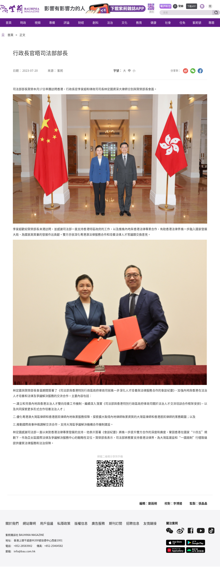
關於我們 (12, 523)
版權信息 (81, 523)
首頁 (9, 22)
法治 (110, 22)
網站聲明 (29, 523)
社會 (168, 22)
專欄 (52, 22)
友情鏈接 (150, 523)
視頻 (38, 22)
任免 (182, 22)
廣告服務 (98, 523)
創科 (95, 22)
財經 (81, 22)
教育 (139, 22)
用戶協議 (46, 523)
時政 (23, 22)
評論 (66, 22)
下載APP (191, 6)
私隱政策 (63, 523)
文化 (124, 22)
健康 (153, 22)
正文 (22, 35)
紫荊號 (196, 22)
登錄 (180, 6)
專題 (211, 22)
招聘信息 (132, 523)
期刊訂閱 (115, 523)
